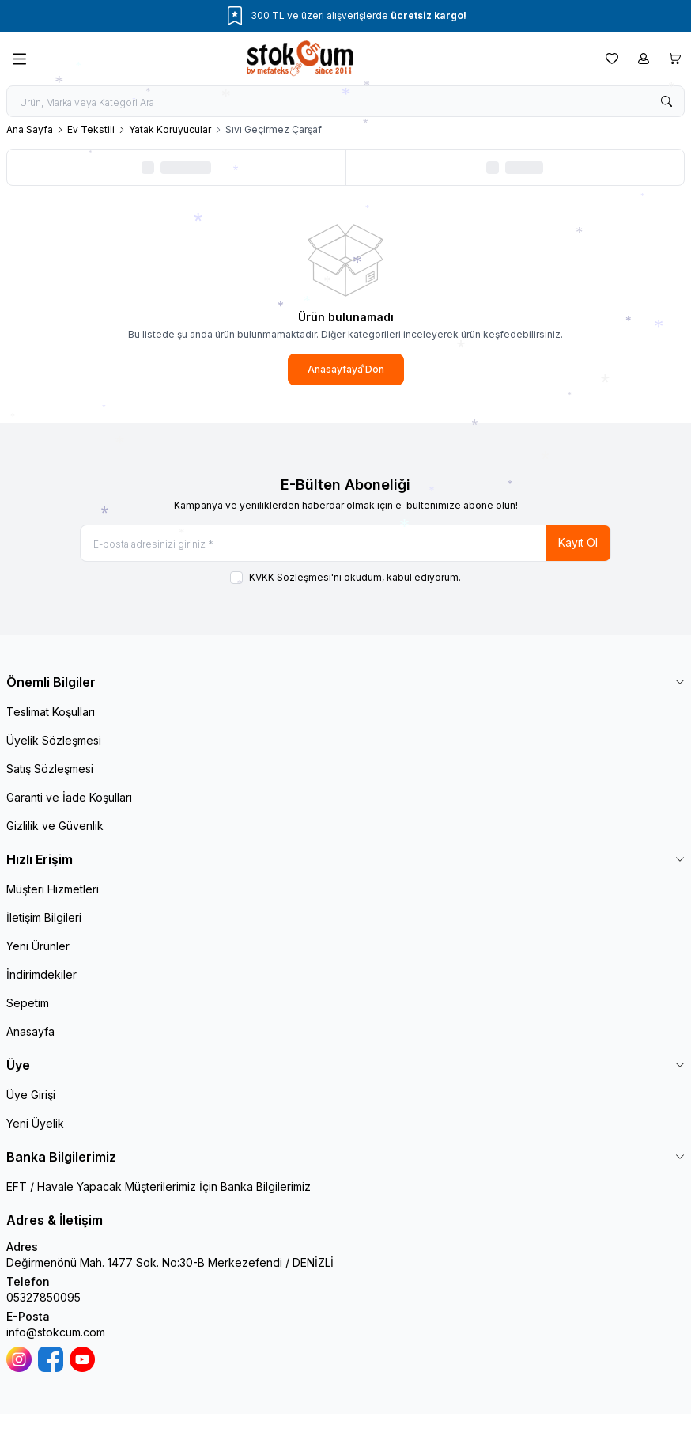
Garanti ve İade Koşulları (69, 797)
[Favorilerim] (611, 58)
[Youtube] (82, 1359)
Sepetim (27, 1003)
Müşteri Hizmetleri (52, 889)
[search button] (666, 101)
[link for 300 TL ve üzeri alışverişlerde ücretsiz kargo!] (345, 16)
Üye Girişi (30, 1094)
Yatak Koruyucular (170, 129)
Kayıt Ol (578, 542)
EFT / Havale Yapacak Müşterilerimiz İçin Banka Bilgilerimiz (158, 1186)
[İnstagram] (19, 1359)
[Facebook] (50, 1359)
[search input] (345, 101)
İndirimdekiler (41, 974)
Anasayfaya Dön (346, 369)
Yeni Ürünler (38, 946)
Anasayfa (30, 1031)
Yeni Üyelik (35, 1123)
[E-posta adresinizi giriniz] (345, 543)
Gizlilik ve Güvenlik (55, 825)
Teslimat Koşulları (50, 711)
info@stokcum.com (55, 1332)
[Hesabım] (643, 58)
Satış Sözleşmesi (49, 768)
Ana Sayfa (29, 129)
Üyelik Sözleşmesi (53, 740)
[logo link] (316, 58)
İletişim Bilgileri (43, 917)
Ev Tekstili (91, 129)
